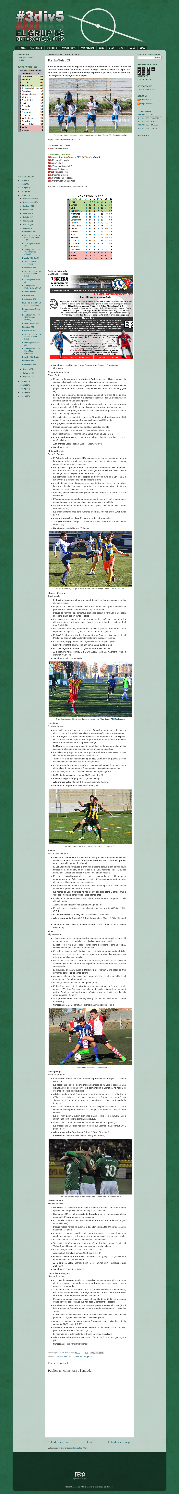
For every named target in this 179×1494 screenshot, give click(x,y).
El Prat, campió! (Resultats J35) (29, 263)
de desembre (28, 198)
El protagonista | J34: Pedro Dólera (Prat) (31, 287)
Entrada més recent (59, 1442)
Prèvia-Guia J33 (29, 331)
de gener (27, 377)
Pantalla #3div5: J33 (31, 323)
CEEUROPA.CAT (117, 589)
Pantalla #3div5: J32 (31, 357)
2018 (22, 188)
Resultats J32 (28, 361)
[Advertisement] (26, 154)
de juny (26, 221)
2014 (22, 385)
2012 (22, 392)
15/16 (101, 48)
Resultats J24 (143, 122)
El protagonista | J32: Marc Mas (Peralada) (31, 351)
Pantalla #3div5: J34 (31, 292)
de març (26, 369)
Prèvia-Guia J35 (29, 268)
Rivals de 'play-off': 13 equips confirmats (31, 304)
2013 (22, 389)
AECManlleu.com (118, 719)
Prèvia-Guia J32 (29, 364)
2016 (22, 195)
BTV (78, 157)
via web (97, 157)
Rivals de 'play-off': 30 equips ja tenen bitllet (31, 273)
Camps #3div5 (69, 48)
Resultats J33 (28, 327)
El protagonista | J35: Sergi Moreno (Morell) (31, 252)
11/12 (142, 48)
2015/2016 (77, 1357)
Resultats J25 (143, 118)
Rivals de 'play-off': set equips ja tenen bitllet (31, 336)
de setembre (28, 210)
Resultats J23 (143, 125)
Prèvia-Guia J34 (29, 299)
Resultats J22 (143, 128)
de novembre (28, 202)
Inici (89, 1442)
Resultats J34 (28, 295)
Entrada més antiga (119, 1442)
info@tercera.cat (144, 79)
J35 (84, 1357)
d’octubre (27, 206)
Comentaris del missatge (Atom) (74, 1448)
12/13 (132, 48)
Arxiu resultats (87, 48)
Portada (22, 48)
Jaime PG (107, 135)
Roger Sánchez (146, 104)
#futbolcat (68, 1357)
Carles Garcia (65, 1352)
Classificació (36, 48)
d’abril (25, 228)
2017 (22, 191)
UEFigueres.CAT (103, 1067)
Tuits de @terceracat (146, 89)
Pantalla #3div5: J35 (31, 258)
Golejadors (52, 48)
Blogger (110, 1487)
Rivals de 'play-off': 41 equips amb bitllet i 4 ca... (31, 237)
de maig (26, 224)
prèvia (89, 1357)
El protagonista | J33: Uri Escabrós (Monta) (31, 317)
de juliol (26, 217)
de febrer (27, 373)
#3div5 (60, 1357)
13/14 (122, 48)
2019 (22, 184)
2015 (22, 381)
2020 (22, 180)
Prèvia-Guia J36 (29, 231)
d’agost (26, 213)
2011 (22, 396)
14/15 (111, 48)
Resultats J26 (143, 115)
